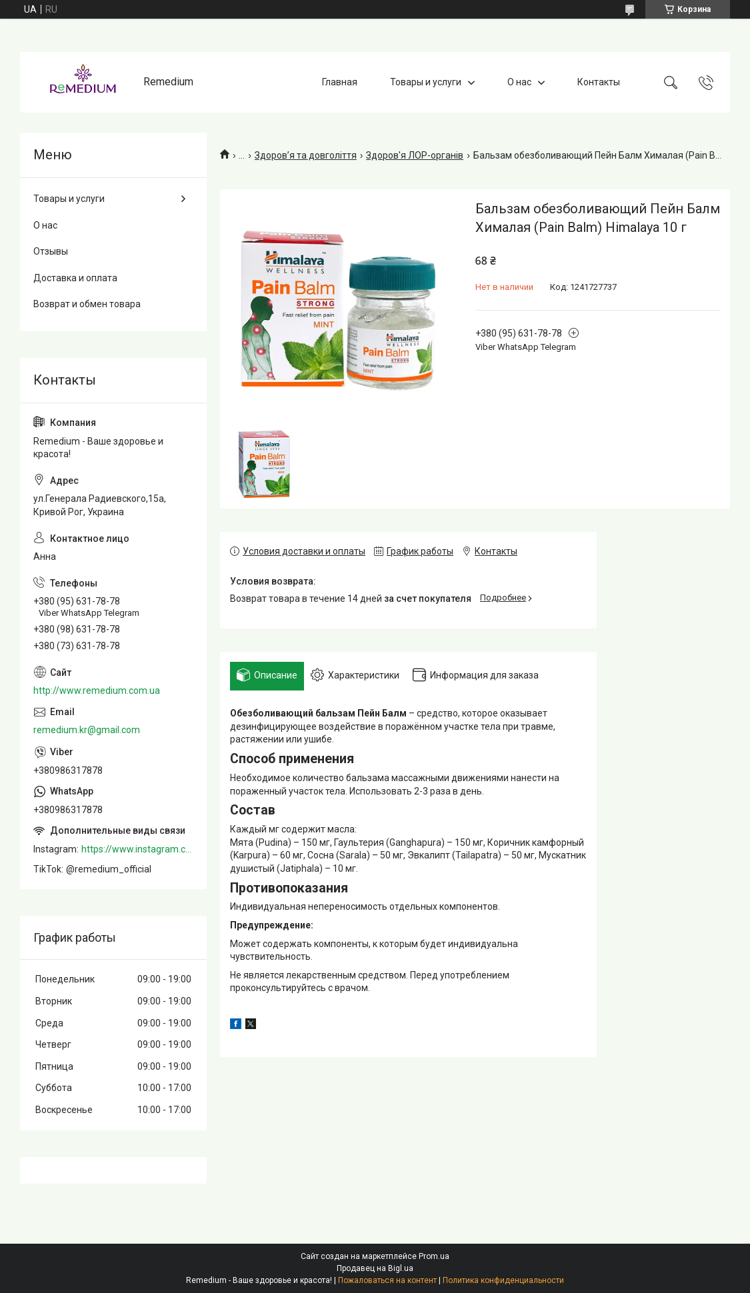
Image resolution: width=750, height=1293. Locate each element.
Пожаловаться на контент (387, 1280)
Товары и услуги (425, 82)
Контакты (598, 82)
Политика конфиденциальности (503, 1280)
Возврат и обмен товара (87, 304)
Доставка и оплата (75, 278)
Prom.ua (434, 1256)
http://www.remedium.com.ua (96, 690)
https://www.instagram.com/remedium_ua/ (137, 849)
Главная (339, 82)
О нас (519, 82)
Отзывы (50, 251)
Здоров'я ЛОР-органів (414, 155)
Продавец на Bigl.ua (375, 1268)
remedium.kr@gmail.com (86, 729)
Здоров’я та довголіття (306, 155)
